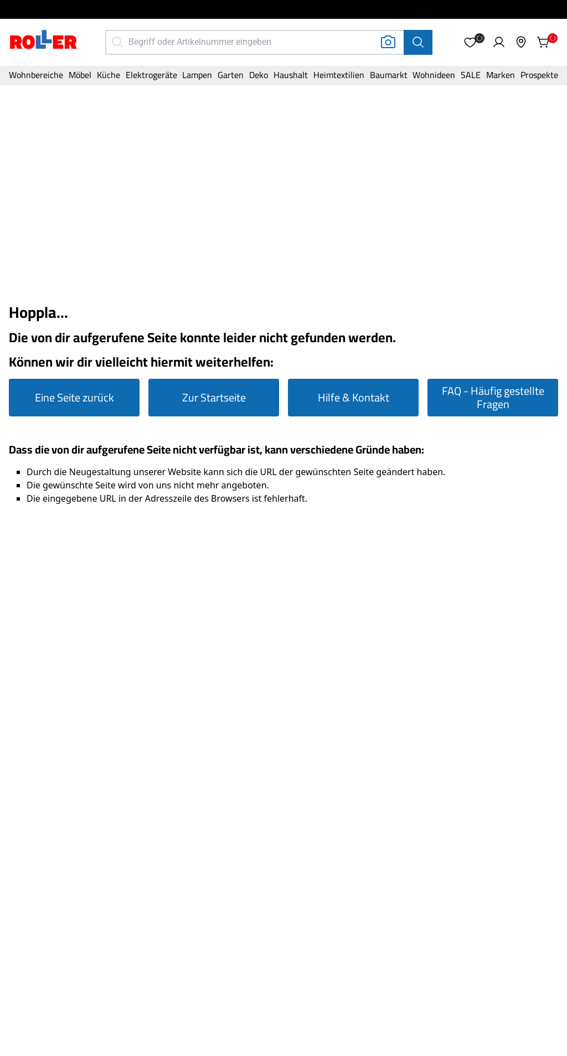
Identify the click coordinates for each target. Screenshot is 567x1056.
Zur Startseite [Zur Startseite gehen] (214, 397)
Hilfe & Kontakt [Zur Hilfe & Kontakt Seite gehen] (353, 397)
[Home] (44, 41)
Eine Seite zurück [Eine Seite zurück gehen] (74, 397)
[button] (470, 42)
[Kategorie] (36, 76)
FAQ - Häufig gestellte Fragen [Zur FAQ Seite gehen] (493, 397)
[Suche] (418, 42)
